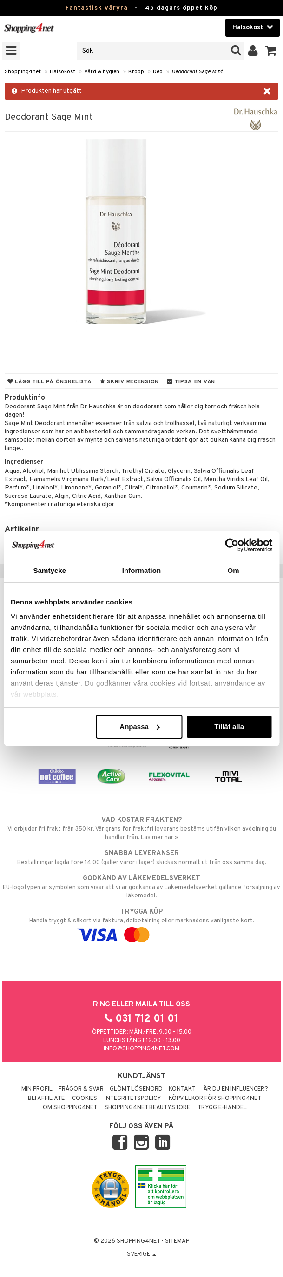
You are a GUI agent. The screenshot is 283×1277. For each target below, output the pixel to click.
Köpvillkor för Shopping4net (215, 1098)
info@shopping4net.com (141, 1049)
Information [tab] (141, 570)
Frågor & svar (81, 1089)
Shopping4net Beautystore (147, 1108)
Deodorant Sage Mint (197, 72)
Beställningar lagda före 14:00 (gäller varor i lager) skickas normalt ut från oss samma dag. (141, 857)
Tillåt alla (229, 727)
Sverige (141, 1254)
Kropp (136, 72)
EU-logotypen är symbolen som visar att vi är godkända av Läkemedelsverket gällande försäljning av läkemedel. (141, 887)
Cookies (84, 1098)
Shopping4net (23, 72)
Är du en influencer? (235, 1089)
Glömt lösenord (136, 1089)
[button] (271, 51)
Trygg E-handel (222, 1108)
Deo (158, 72)
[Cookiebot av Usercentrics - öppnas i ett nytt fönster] (231, 545)
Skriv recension (129, 382)
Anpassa (139, 727)
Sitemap (177, 1241)
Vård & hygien (101, 72)
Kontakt (182, 1089)
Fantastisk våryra (97, 8)
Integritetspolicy (133, 1098)
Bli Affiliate (46, 1098)
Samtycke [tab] (49, 570)
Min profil (37, 1089)
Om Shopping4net (70, 1108)
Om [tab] (233, 570)
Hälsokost (62, 72)
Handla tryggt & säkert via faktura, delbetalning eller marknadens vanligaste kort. (141, 923)
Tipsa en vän (191, 382)
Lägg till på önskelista (49, 382)
